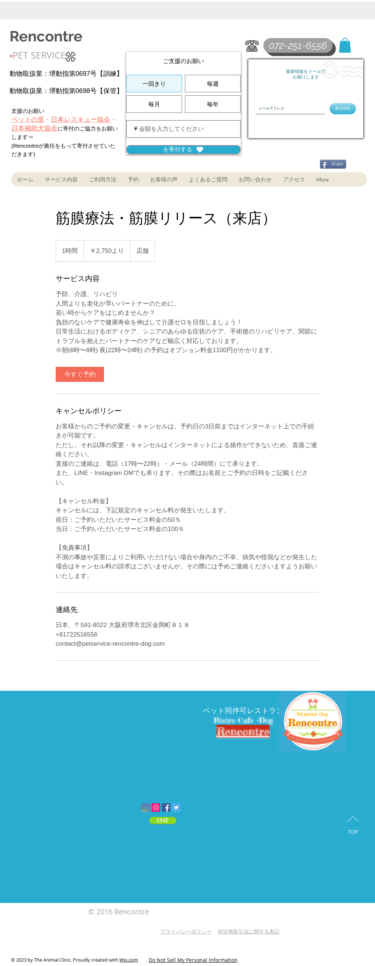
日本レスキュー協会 (80, 119)
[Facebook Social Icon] (166, 807)
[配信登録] (343, 108)
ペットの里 (27, 119)
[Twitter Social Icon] (176, 807)
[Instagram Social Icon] (156, 807)
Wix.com (128, 959)
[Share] (333, 164)
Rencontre (46, 36)
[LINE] (163, 820)
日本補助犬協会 (34, 128)
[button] (345, 45)
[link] (80, 374)
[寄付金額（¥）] (183, 129)
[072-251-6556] (298, 45)
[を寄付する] (183, 149)
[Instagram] (145, 807)
